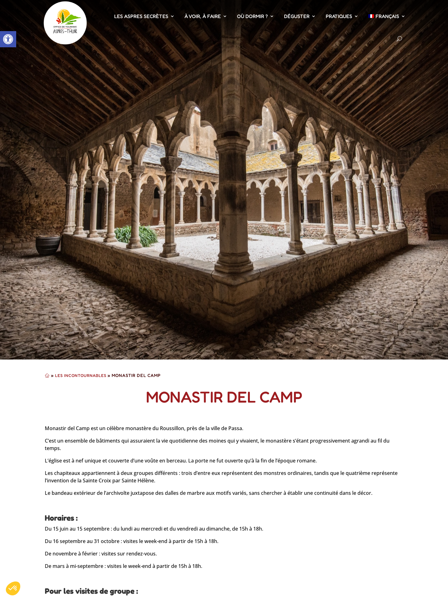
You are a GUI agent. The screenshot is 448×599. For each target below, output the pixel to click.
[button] (8, 39)
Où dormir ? (252, 16)
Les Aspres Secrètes (141, 16)
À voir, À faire (202, 16)
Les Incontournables (80, 375)
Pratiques (339, 16)
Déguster (297, 16)
